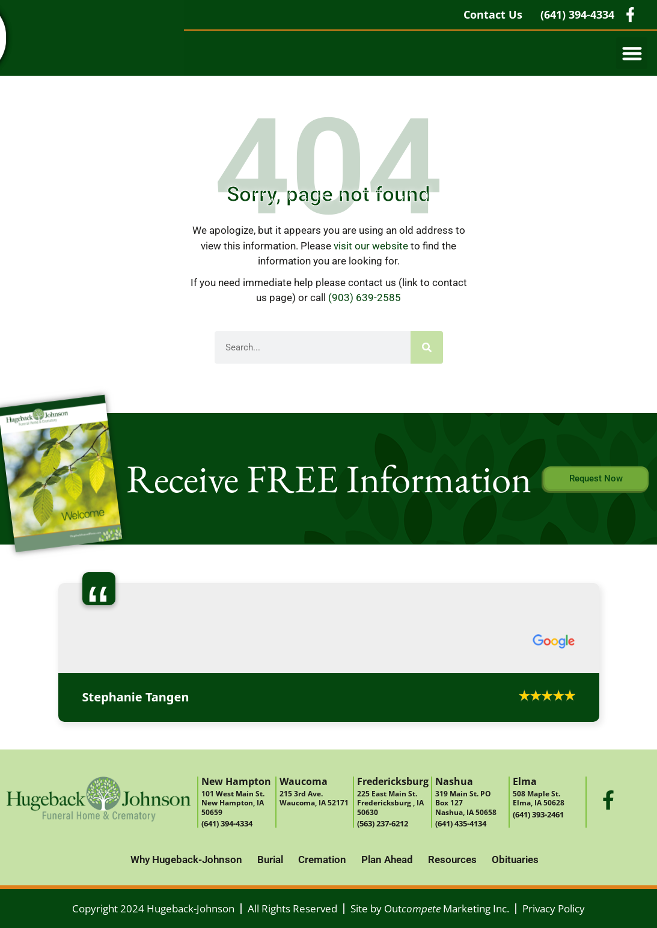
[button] (632, 53)
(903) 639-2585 (364, 298)
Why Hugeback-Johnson (186, 859)
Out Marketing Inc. (446, 908)
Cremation (322, 859)
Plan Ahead (387, 859)
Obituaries (515, 859)
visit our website (371, 246)
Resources (452, 859)
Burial (270, 859)
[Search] (427, 347)
